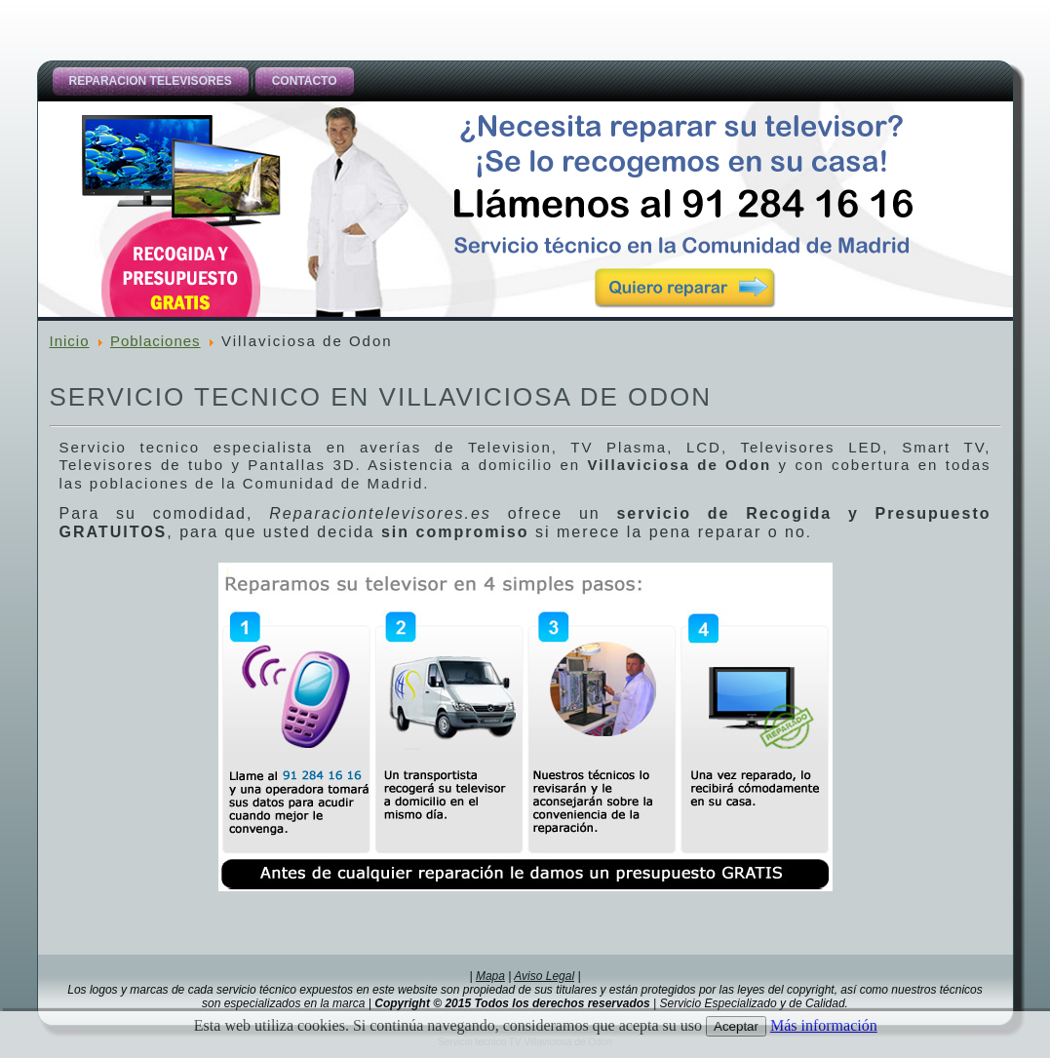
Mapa (490, 976)
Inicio (70, 341)
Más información (823, 1025)
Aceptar (736, 1026)
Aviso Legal (544, 976)
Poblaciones (155, 341)
